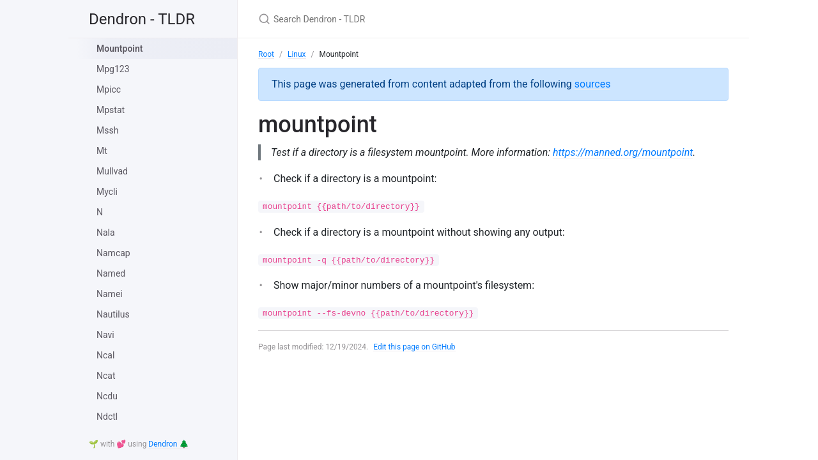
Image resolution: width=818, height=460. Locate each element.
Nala (105, 232)
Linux (297, 54)
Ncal (105, 355)
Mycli (107, 192)
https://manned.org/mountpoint (623, 152)
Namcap (113, 253)
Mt (101, 151)
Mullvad (112, 171)
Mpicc (108, 89)
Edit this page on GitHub (414, 346)
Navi (105, 335)
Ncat (106, 376)
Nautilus (113, 314)
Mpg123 (113, 69)
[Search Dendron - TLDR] (409, 19)
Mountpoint (119, 48)
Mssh (107, 130)
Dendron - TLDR (142, 19)
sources (593, 84)
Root (266, 54)
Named (110, 273)
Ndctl (107, 416)
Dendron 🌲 (168, 444)
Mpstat (110, 110)
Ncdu (107, 396)
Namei (109, 294)
